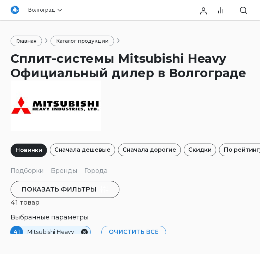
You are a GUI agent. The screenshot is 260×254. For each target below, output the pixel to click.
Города (96, 171)
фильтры (66, 189)
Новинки (28, 150)
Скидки (200, 149)
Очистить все (133, 232)
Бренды (64, 171)
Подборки (27, 171)
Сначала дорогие (149, 149)
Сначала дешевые (82, 149)
